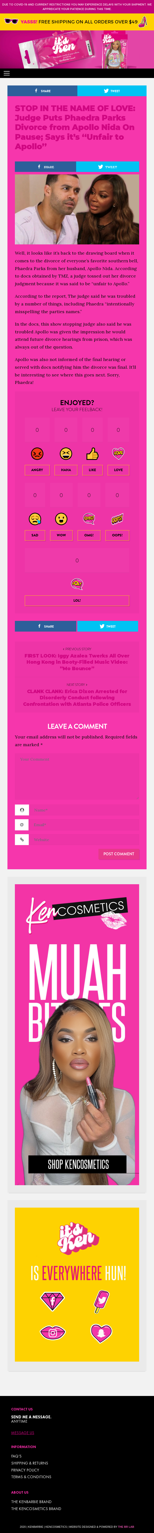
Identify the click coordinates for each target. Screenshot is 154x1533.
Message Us (22, 1433)
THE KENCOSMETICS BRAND (36, 1508)
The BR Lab (126, 1526)
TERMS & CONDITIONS (31, 1476)
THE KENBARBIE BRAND (31, 1501)
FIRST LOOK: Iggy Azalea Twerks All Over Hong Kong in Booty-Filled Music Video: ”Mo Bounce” (77, 662)
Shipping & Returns (29, 1463)
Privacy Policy (25, 1470)
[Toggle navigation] (6, 73)
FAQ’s (16, 1456)
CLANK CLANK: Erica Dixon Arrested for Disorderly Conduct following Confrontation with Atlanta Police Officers (77, 698)
